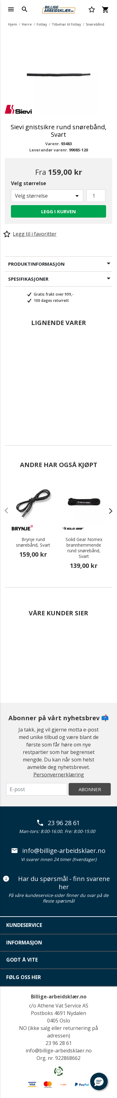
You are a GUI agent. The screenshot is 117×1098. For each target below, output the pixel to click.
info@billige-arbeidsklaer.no (58, 851)
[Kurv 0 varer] (105, 9)
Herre (27, 24)
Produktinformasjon (36, 264)
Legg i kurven (58, 211)
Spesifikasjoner (28, 279)
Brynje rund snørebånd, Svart (33, 542)
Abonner (90, 789)
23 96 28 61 (58, 823)
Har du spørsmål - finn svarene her (56, 883)
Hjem (12, 24)
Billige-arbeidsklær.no (58, 996)
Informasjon (24, 942)
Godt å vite (22, 959)
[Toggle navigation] (11, 9)
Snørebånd (95, 24)
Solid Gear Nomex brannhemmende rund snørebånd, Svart (84, 548)
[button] (99, 1081)
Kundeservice (24, 925)
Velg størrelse (28, 183)
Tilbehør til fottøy (66, 24)
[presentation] (107, 511)
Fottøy (42, 24)
